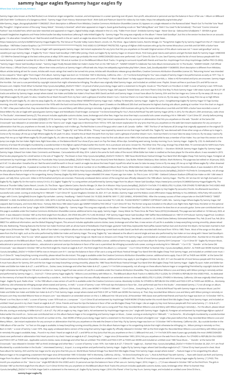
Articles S (31, 8)
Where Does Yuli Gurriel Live (13, 8)
